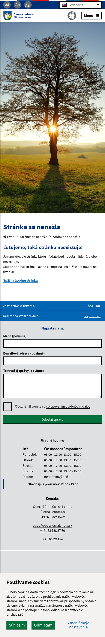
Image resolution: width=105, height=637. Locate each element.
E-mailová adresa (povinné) (24, 353)
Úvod (9, 237)
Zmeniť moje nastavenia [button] (78, 625)
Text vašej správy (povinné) (23, 370)
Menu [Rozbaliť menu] (91, 15)
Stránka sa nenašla (33, 237)
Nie (99, 306)
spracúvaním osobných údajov (68, 406)
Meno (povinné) (15, 336)
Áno (91, 306)
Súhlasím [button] (17, 625)
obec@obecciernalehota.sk (52, 525)
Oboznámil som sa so (52, 406)
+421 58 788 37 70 (52, 530)
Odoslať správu (52, 419)
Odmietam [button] (43, 625)
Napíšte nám (92, 316)
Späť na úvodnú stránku (20, 280)
